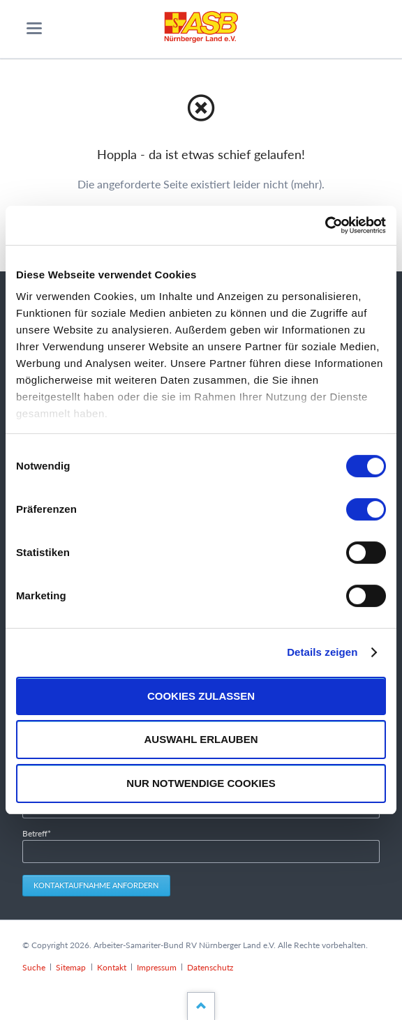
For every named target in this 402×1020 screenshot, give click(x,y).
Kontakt (111, 967)
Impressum (157, 967)
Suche (33, 967)
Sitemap (71, 967)
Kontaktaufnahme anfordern (96, 885)
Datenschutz (210, 967)
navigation (34, 28)
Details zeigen (322, 652)
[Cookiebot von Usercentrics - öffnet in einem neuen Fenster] (325, 225)
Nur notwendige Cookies (200, 783)
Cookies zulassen (201, 696)
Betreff (40, 833)
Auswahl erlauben (201, 740)
